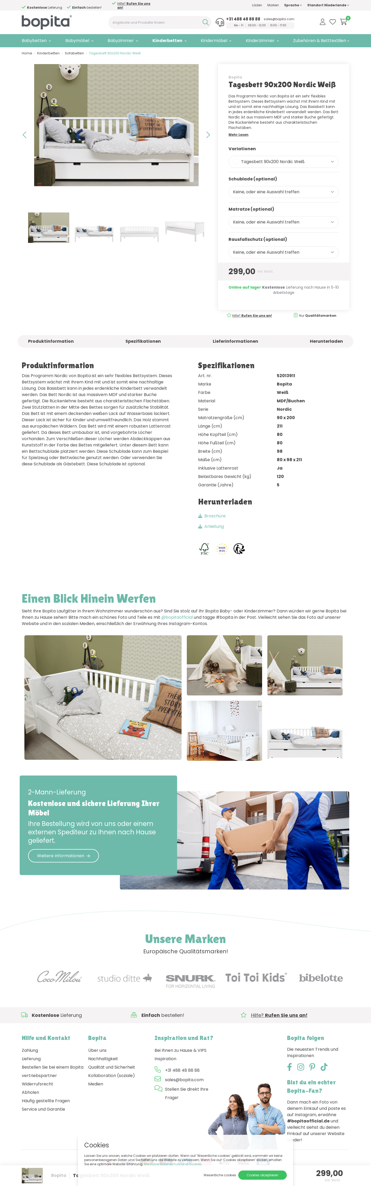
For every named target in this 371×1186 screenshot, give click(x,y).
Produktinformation (51, 342)
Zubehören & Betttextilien (319, 41)
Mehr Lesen (238, 135)
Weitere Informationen (63, 857)
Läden (257, 5)
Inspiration (165, 1060)
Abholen (30, 1093)
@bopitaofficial (177, 618)
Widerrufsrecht (37, 1085)
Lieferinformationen (235, 342)
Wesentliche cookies (220, 1175)
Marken (273, 5)
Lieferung (31, 1060)
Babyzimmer (121, 41)
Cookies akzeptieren (262, 1175)
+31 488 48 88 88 (243, 19)
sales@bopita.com (279, 19)
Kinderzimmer (260, 41)
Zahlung (30, 1051)
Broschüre (212, 517)
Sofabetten (74, 54)
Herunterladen (326, 342)
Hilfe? (133, 5)
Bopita (235, 78)
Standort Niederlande (328, 5)
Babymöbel (77, 41)
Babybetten (34, 41)
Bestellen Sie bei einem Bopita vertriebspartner (52, 1072)
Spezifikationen (143, 342)
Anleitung (211, 527)
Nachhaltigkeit (103, 1060)
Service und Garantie (43, 1110)
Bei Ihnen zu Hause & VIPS (180, 1051)
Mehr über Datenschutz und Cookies (173, 1164)
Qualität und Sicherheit (111, 1068)
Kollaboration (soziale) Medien (111, 1081)
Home (27, 54)
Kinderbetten (167, 41)
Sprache (293, 5)
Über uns (97, 1051)
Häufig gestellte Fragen (46, 1102)
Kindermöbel (214, 41)
